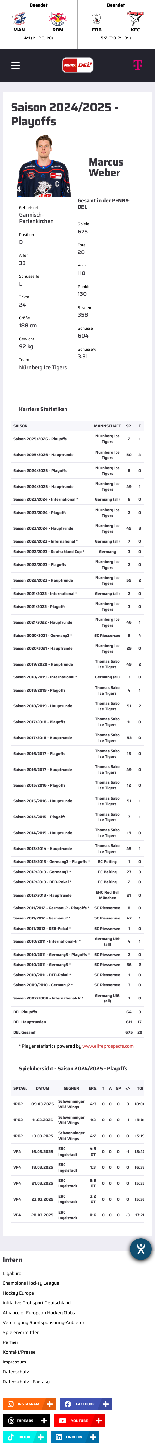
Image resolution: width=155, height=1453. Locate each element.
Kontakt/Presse (19, 1352)
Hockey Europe (18, 1293)
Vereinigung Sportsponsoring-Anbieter (43, 1322)
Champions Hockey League (31, 1283)
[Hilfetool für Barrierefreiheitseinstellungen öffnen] (141, 1249)
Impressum (14, 1361)
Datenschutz (16, 1371)
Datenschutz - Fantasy (26, 1381)
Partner (10, 1342)
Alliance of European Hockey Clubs (39, 1312)
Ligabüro (12, 1273)
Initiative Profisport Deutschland (37, 1302)
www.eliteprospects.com (108, 1046)
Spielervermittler (21, 1332)
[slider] (77, 24)
